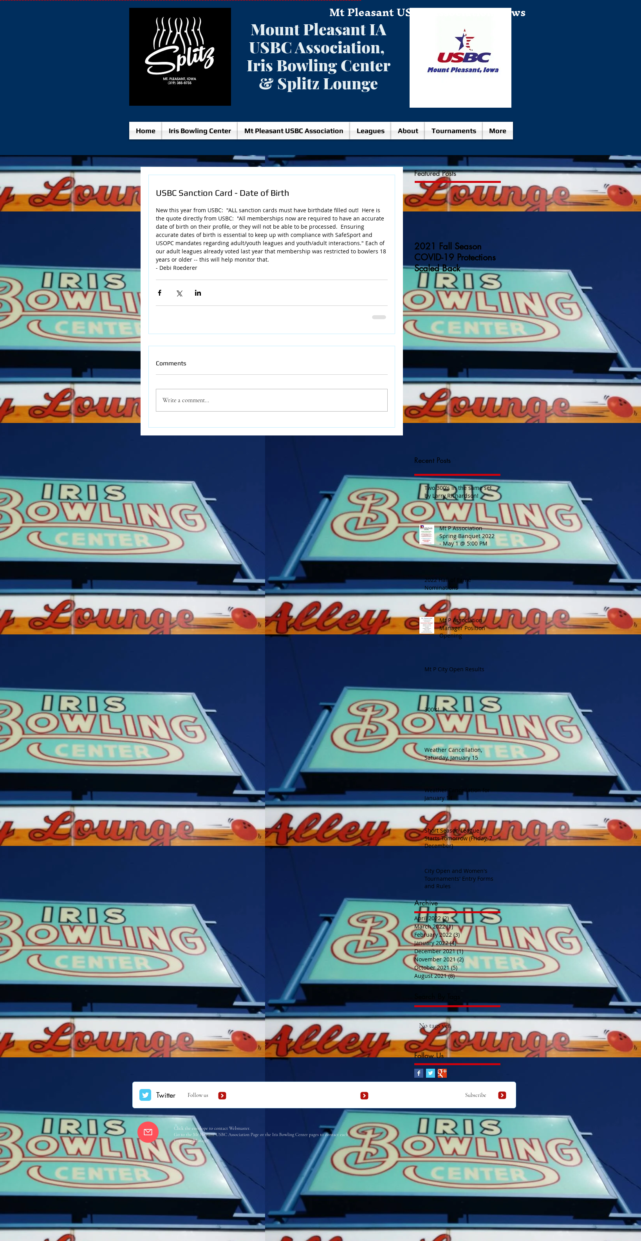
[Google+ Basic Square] (442, 1073)
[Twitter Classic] (145, 1095)
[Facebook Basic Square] (418, 1073)
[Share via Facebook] (159, 292)
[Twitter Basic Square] (430, 1073)
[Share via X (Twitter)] (178, 292)
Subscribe (475, 1095)
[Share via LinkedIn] (198, 292)
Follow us (198, 1095)
